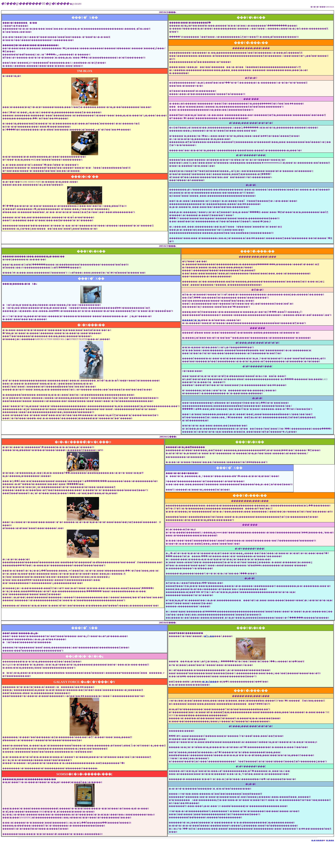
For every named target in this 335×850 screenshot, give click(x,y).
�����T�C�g (191, 320)
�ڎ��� (330, 840)
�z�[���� (317, 840)
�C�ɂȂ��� (209, 682)
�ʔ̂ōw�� (209, 636)
